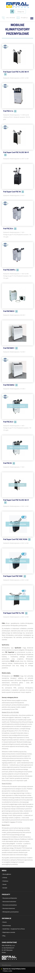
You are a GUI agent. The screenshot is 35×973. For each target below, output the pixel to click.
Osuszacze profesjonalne (10, 898)
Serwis (4, 884)
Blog (4, 936)
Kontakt (5, 888)
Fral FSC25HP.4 (9, 269)
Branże (5, 922)
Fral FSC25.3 (8, 421)
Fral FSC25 (7, 463)
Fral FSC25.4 (8, 228)
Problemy (5, 881)
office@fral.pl (24, 18)
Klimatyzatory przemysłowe (11, 912)
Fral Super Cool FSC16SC (13, 576)
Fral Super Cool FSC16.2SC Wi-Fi (16, 500)
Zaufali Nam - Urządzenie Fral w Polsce (14, 929)
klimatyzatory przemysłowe (14, 635)
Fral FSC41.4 (8, 111)
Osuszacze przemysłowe (10, 905)
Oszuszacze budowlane (9, 901)
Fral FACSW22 (8, 311)
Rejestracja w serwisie (9, 932)
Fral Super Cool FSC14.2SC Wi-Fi (16, 71)
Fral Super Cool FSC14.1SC (13, 613)
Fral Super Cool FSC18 (12, 191)
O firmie (5, 877)
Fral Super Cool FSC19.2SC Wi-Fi (16, 152)
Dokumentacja (7, 925)
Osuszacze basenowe (9, 908)
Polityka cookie (7, 971)
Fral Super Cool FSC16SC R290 (15, 539)
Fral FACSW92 (8, 385)
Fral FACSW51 (8, 348)
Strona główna (7, 874)
